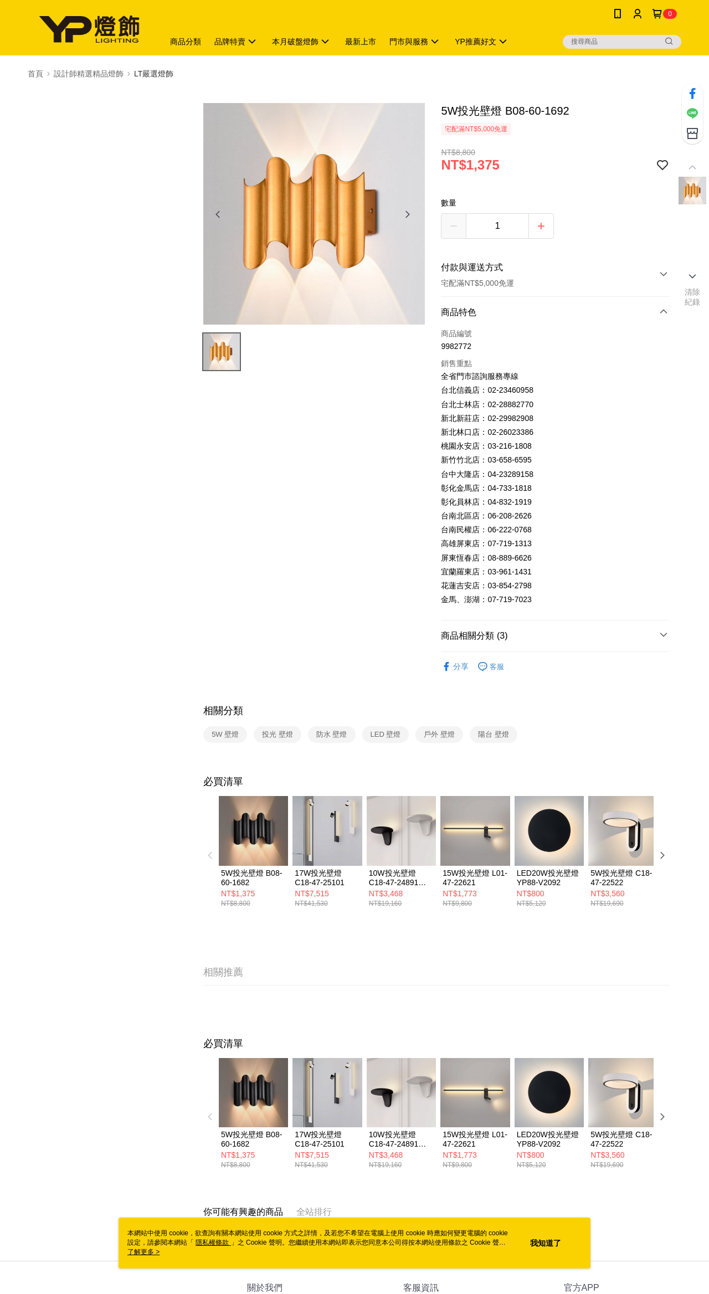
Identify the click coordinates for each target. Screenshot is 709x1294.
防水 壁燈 (331, 734)
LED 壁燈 (386, 734)
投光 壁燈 (277, 734)
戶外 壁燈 (439, 734)
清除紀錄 (693, 296)
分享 (455, 666)
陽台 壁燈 (493, 734)
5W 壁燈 (225, 734)
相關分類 (223, 710)
